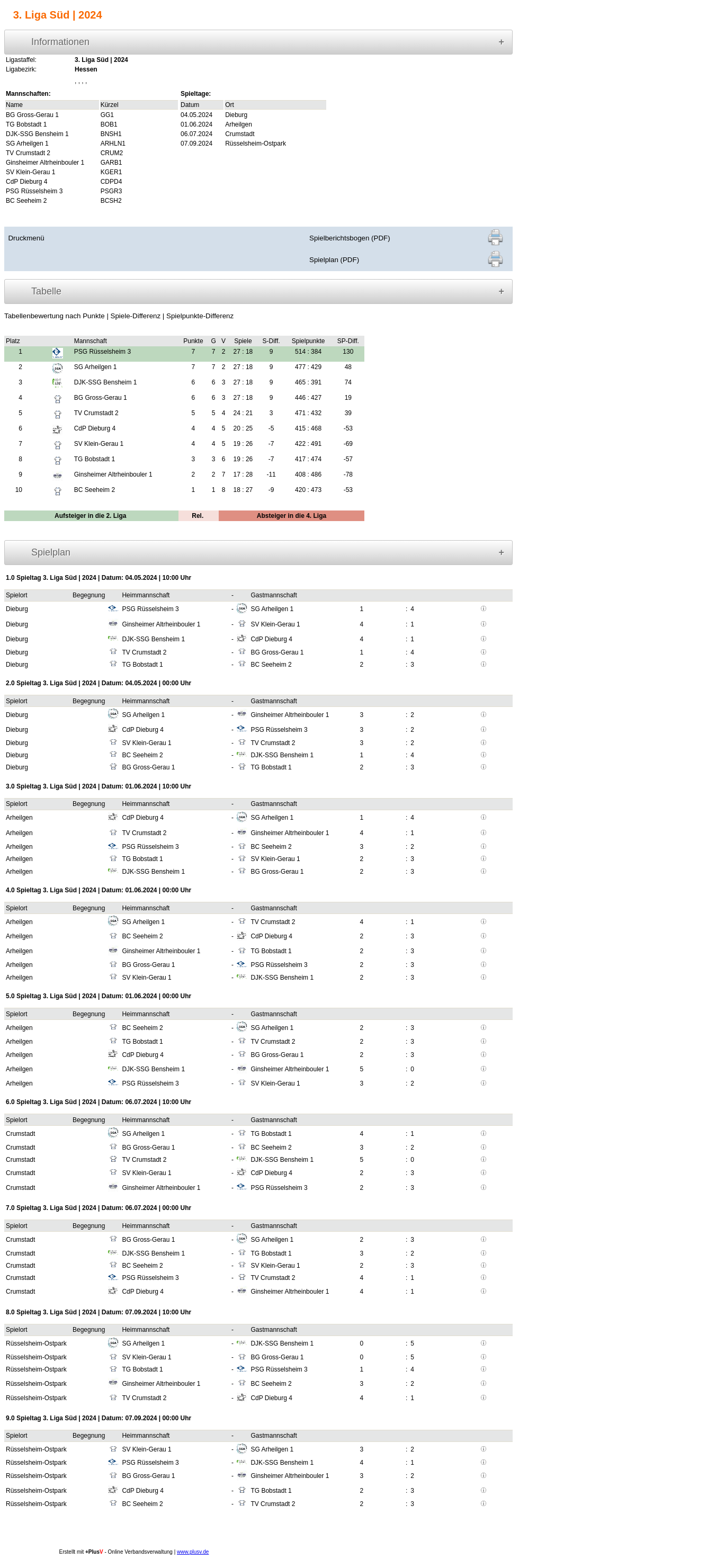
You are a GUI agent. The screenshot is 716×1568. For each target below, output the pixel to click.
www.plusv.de (193, 1552)
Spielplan (50, 552)
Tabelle (46, 291)
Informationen (60, 42)
